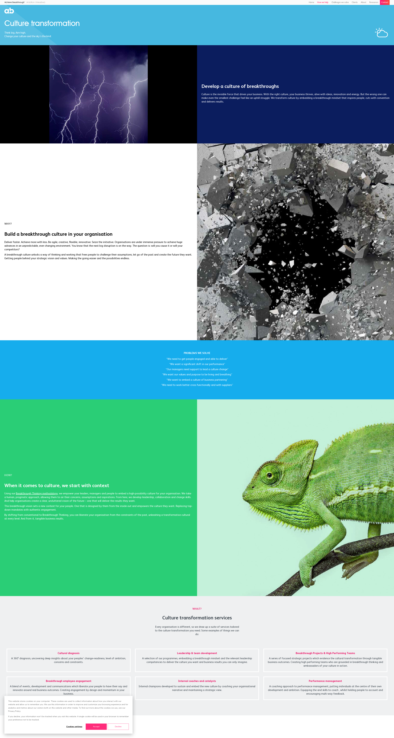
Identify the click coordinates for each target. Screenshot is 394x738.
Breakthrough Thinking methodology (37, 493)
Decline (118, 726)
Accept (96, 726)
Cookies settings (74, 726)
